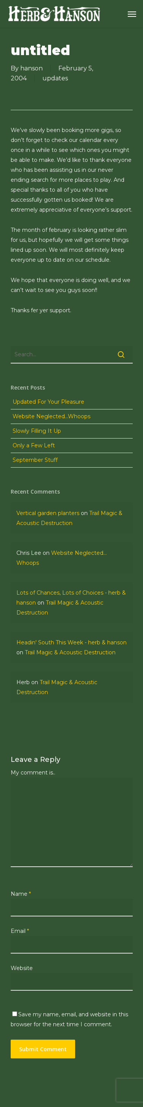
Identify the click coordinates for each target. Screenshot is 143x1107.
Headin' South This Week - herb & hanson (71, 642)
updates (55, 78)
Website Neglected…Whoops (51, 416)
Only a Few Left (34, 445)
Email (20, 931)
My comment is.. (33, 772)
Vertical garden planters (47, 513)
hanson (31, 68)
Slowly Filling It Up (37, 430)
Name (21, 893)
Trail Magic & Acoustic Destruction (70, 652)
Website (22, 968)
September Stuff (35, 459)
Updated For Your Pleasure (48, 401)
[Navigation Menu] (132, 14)
